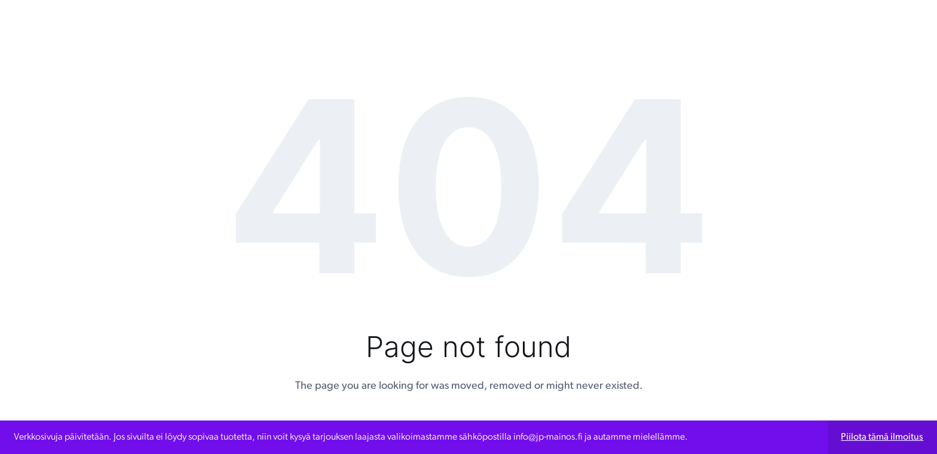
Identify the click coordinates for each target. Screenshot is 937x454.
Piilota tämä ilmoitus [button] (882, 437)
